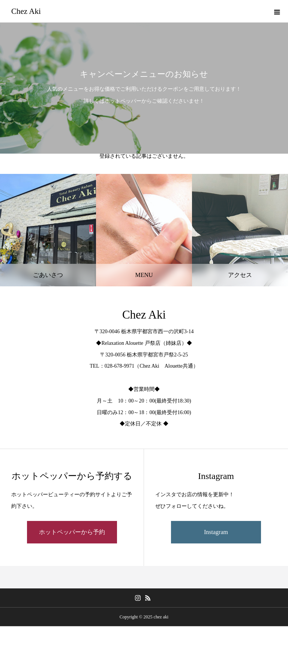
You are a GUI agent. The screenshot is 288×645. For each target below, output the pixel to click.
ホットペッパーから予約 (72, 532)
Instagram (216, 532)
